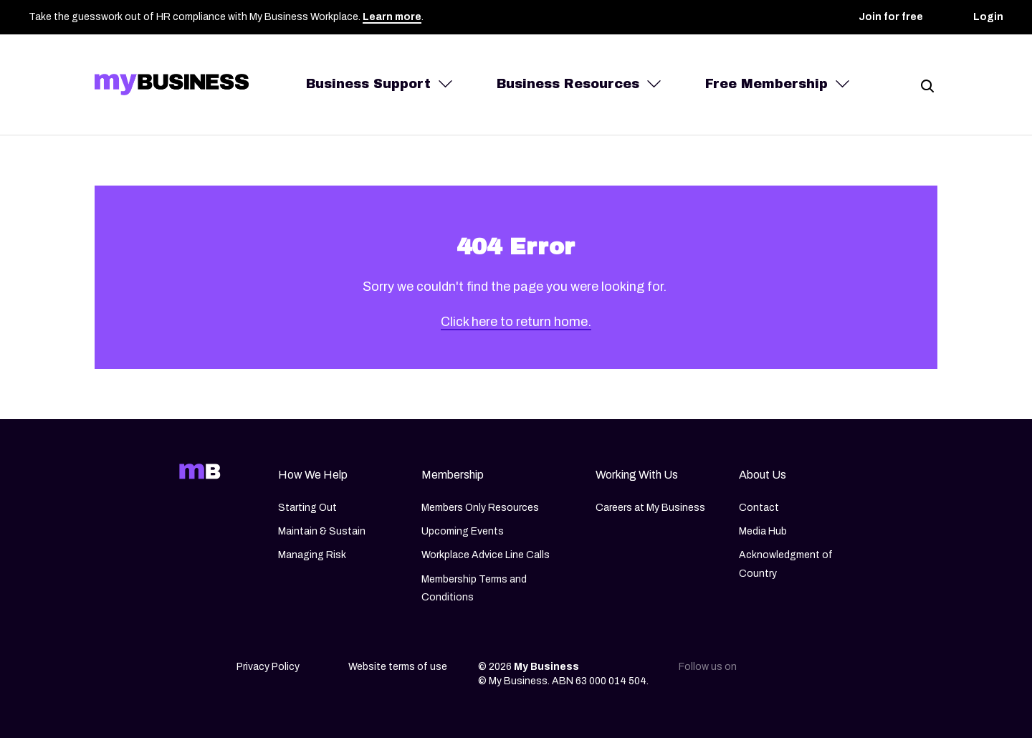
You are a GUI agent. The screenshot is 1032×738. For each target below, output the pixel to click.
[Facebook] (825, 671)
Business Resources (568, 83)
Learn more (392, 16)
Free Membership (766, 83)
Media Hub (763, 531)
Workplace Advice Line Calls (485, 555)
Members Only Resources (480, 507)
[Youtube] (855, 671)
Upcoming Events (462, 531)
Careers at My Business (650, 507)
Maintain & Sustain (322, 531)
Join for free (891, 16)
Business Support (368, 83)
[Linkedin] (765, 671)
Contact (759, 507)
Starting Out (307, 507)
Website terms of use (397, 666)
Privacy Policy (268, 666)
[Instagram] (795, 671)
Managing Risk (312, 555)
